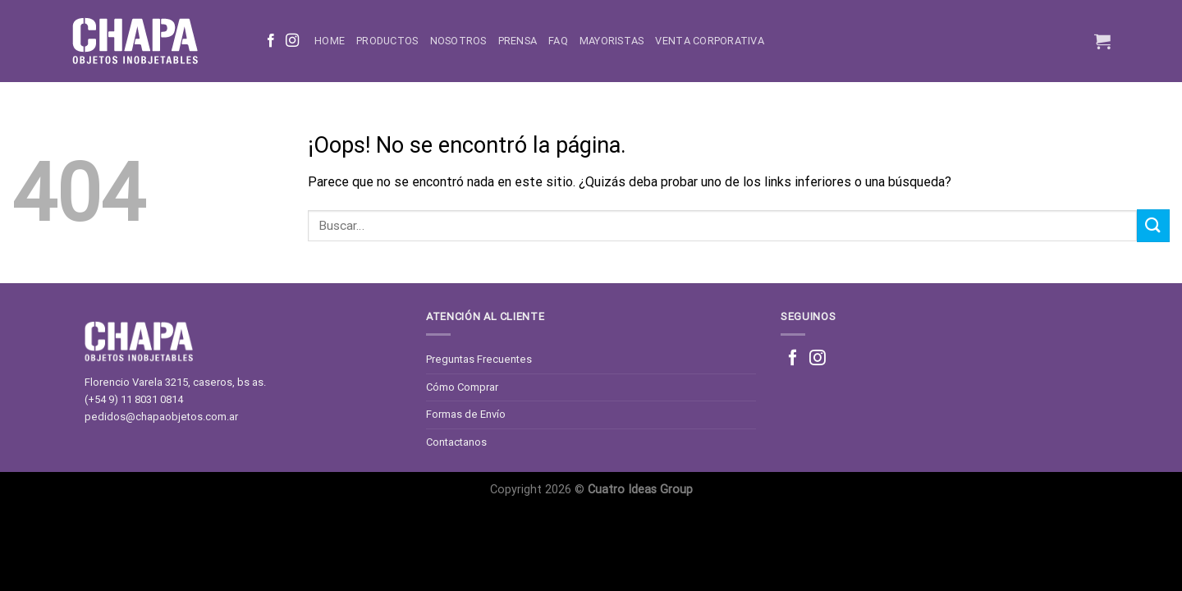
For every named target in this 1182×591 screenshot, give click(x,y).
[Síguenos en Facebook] (270, 41)
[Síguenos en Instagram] (292, 41)
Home (329, 40)
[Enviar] (1153, 225)
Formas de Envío (466, 414)
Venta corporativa (709, 40)
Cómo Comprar (462, 387)
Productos (387, 40)
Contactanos (456, 442)
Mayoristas (612, 40)
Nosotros (458, 40)
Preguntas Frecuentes (479, 359)
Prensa (518, 40)
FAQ (558, 40)
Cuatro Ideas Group (640, 490)
